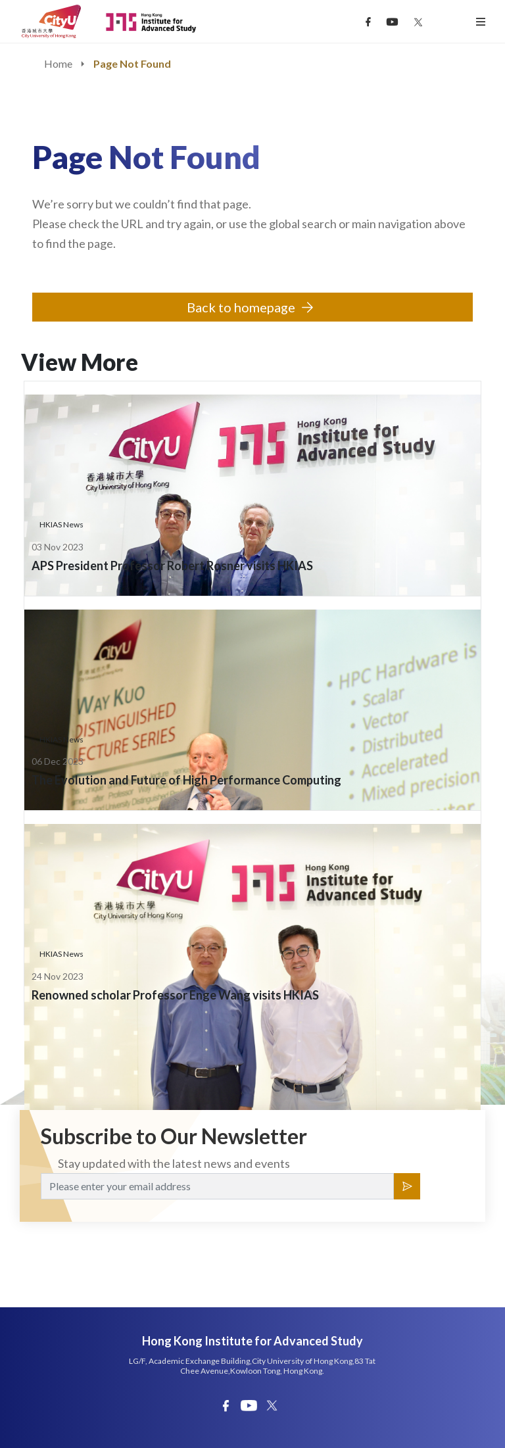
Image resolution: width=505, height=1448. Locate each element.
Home (58, 63)
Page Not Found (132, 63)
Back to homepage (241, 307)
